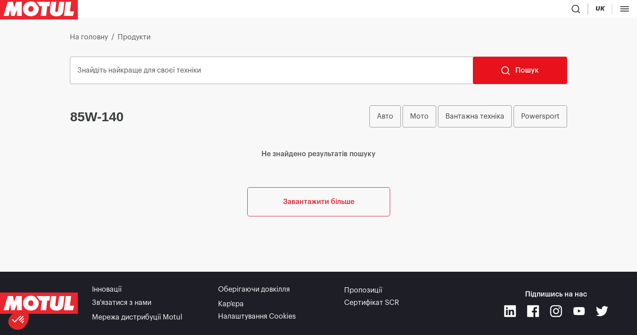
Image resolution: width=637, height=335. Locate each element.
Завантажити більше (318, 242)
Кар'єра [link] (231, 304)
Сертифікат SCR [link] (371, 304)
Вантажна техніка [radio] (474, 119)
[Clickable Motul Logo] (39, 10)
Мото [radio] (419, 119)
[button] (18, 320)
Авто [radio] (385, 119)
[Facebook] (533, 313)
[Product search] (573, 10)
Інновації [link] (107, 292)
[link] (286, 10)
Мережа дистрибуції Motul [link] (137, 317)
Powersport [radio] (540, 119)
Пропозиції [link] (363, 292)
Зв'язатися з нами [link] (121, 304)
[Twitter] (602, 313)
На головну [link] (89, 40)
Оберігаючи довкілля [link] (254, 292)
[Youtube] (579, 313)
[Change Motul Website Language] (625, 10)
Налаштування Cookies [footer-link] (257, 317)
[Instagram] (556, 313)
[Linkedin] (510, 313)
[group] (468, 120)
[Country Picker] (600, 11)
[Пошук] (520, 74)
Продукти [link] (134, 40)
